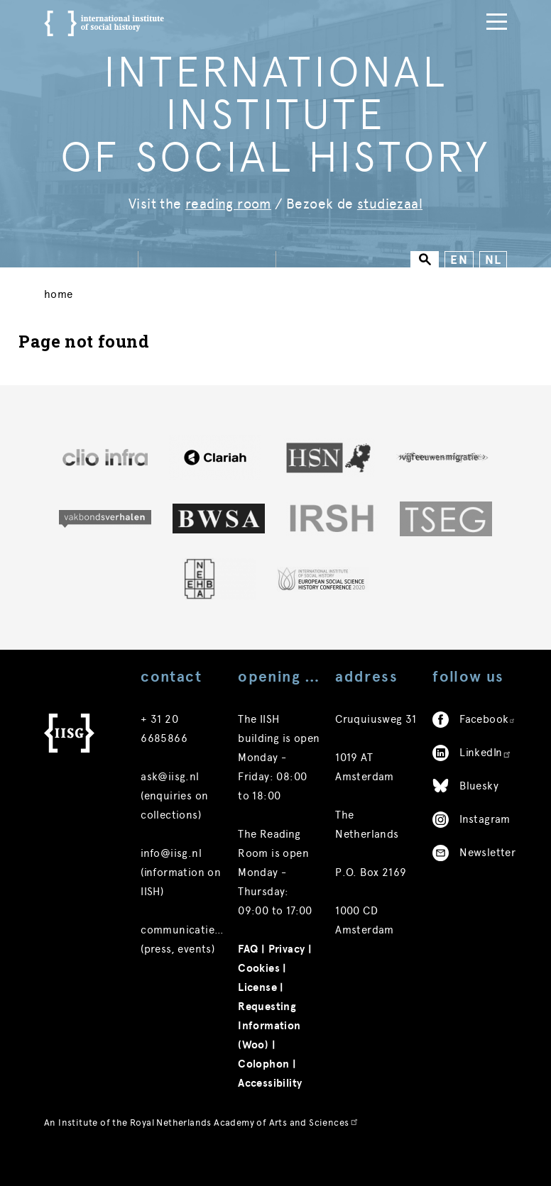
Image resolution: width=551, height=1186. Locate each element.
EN (459, 260)
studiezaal (389, 204)
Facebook (487, 752)
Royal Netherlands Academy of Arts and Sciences (244, 1155)
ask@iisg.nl (170, 809)
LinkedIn (485, 785)
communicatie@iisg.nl (198, 962)
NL (493, 260)
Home (58, 298)
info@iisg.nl (171, 886)
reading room (228, 204)
